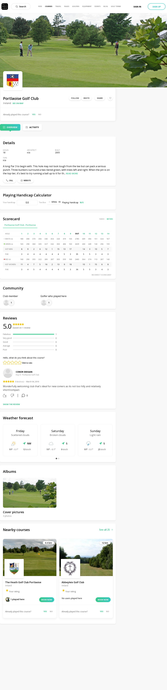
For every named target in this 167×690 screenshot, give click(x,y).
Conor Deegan (24, 371)
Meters (110, 219)
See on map (17, 103)
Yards (101, 219)
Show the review (11, 404)
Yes (33, 114)
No (39, 114)
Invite (86, 98)
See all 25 (106, 529)
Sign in (137, 6)
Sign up (156, 6)
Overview (12, 127)
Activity (34, 127)
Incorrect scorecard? (101, 275)
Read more (72, 173)
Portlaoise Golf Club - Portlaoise (20, 225)
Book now (46, 599)
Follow (75, 98)
